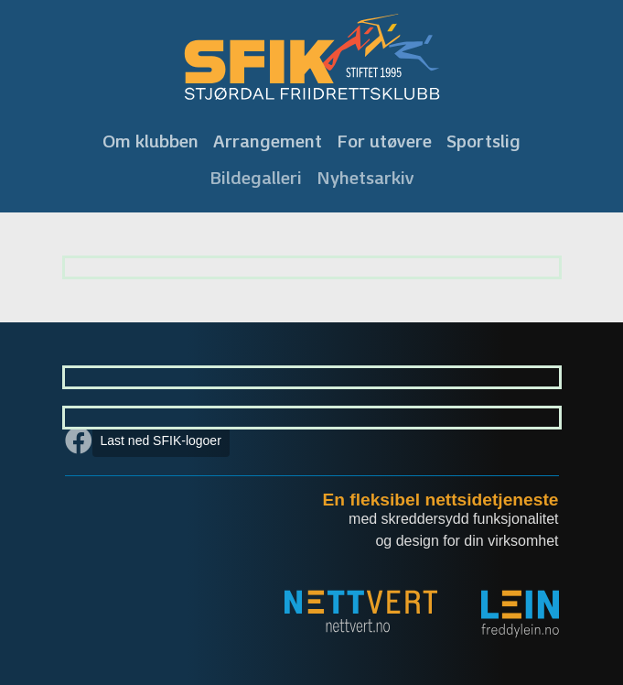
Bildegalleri (255, 178)
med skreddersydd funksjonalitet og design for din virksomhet (453, 530)
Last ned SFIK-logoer (161, 440)
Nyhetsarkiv (365, 178)
